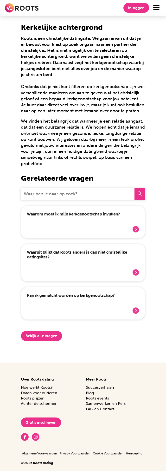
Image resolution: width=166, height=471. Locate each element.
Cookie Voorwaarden (108, 453)
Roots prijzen (33, 398)
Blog (90, 393)
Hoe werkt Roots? (37, 387)
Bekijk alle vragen (41, 337)
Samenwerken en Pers (106, 403)
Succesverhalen (100, 387)
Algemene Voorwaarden (39, 453)
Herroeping (134, 453)
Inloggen (136, 8)
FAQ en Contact (100, 409)
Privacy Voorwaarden (74, 453)
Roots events (97, 398)
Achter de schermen (39, 403)
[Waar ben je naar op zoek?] (77, 194)
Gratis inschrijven (41, 422)
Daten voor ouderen (39, 393)
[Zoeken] (139, 194)
